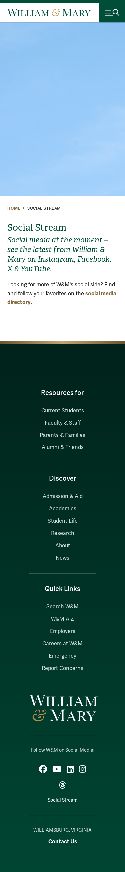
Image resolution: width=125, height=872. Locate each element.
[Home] (49, 12)
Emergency (62, 656)
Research (62, 533)
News (62, 558)
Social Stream (62, 800)
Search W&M (62, 606)
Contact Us (62, 841)
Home (13, 208)
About (62, 545)
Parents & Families (62, 435)
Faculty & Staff (63, 423)
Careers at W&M (62, 643)
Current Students (62, 410)
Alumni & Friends (63, 447)
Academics (62, 508)
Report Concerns (62, 668)
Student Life (63, 521)
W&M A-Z (62, 619)
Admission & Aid (63, 496)
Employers (62, 631)
